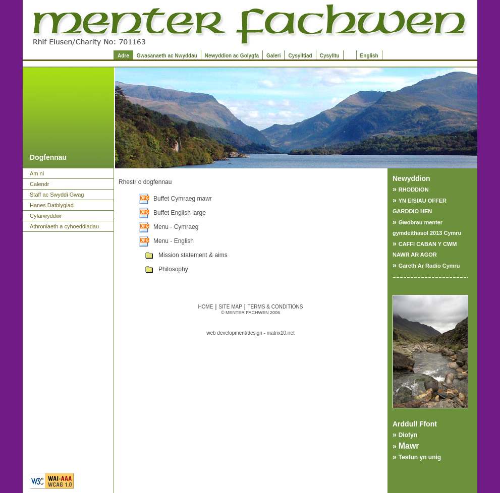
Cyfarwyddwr (46, 216)
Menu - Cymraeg (175, 226)
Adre (123, 55)
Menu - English (173, 240)
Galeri (273, 55)
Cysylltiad (300, 55)
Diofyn (408, 435)
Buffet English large (179, 212)
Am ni (37, 173)
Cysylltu (330, 55)
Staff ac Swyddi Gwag (57, 195)
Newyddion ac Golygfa (232, 55)
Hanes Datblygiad (52, 205)
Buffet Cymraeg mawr (182, 198)
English (369, 55)
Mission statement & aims (193, 255)
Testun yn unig (420, 457)
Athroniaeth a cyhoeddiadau (64, 226)
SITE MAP (230, 307)
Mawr (409, 446)
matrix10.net (281, 333)
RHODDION (414, 190)
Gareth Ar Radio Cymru (429, 266)
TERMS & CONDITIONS (275, 307)
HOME (205, 307)
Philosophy (173, 269)
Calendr (39, 184)
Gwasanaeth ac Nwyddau (167, 55)
